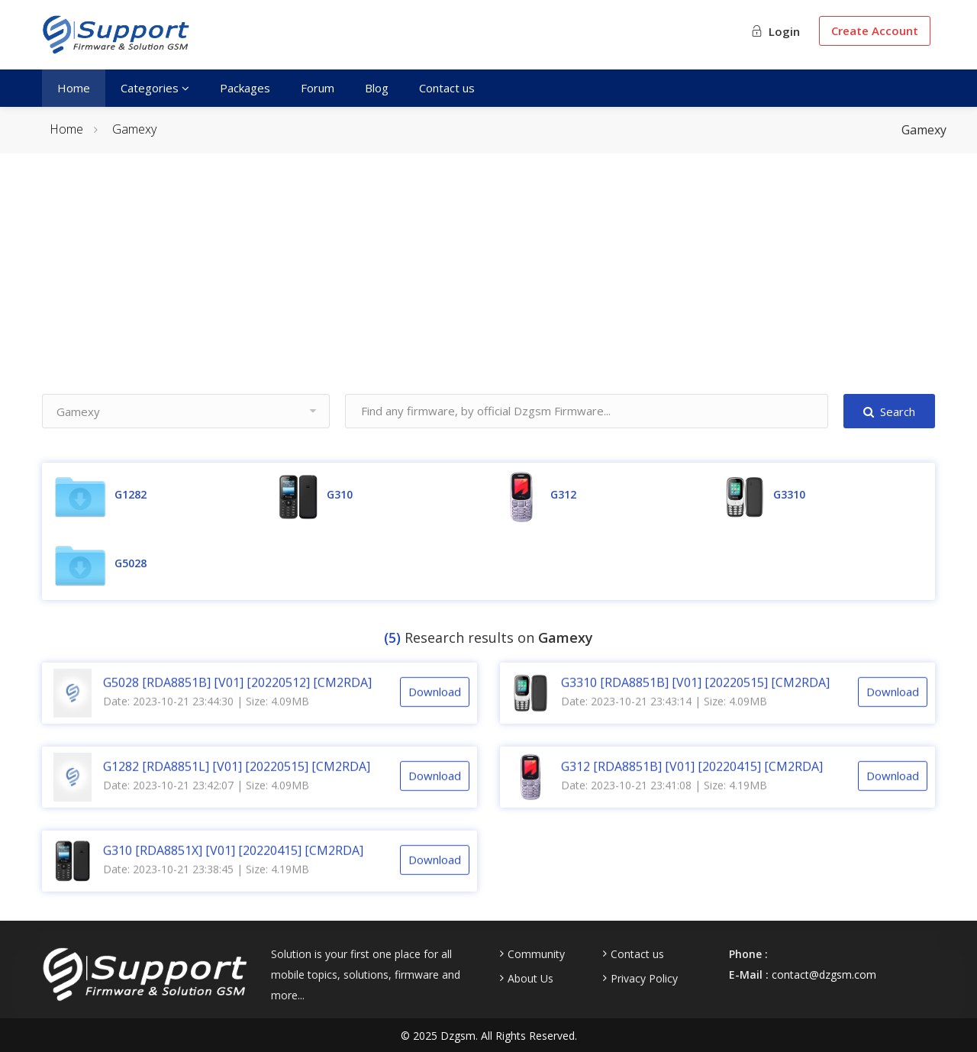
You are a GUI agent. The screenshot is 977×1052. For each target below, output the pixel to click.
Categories (155, 87)
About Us (530, 979)
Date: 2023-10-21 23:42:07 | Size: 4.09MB (206, 800)
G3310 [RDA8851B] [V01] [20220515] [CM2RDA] (695, 697)
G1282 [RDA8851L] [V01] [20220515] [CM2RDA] (236, 781)
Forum (317, 87)
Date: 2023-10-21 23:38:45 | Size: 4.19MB (206, 884)
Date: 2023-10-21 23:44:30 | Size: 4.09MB (206, 716)
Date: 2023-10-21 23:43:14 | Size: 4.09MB (664, 716)
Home (73, 87)
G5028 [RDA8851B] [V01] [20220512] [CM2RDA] (237, 697)
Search (889, 411)
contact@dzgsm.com (824, 974)
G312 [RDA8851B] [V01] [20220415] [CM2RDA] (692, 781)
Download (434, 707)
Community (536, 954)
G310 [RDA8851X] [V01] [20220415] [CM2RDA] (233, 865)
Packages (245, 87)
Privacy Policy (644, 979)
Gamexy (134, 129)
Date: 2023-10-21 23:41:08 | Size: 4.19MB (664, 800)
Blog (377, 87)
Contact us (447, 87)
